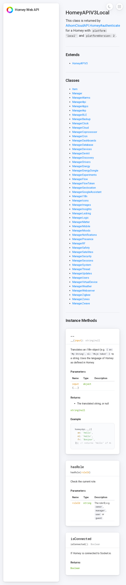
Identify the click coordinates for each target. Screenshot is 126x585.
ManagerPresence (82, 239)
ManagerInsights (82, 209)
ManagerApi (79, 102)
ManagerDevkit (81, 153)
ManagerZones (81, 299)
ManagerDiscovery (83, 157)
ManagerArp (79, 110)
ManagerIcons (80, 200)
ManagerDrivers (81, 162)
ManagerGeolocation (84, 187)
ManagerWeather (82, 286)
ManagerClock (80, 123)
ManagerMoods (81, 230)
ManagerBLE (79, 114)
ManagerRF (78, 243)
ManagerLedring (81, 213)
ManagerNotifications (84, 234)
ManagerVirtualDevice (84, 282)
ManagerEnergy (81, 166)
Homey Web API (27, 10)
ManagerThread (81, 269)
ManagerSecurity (82, 256)
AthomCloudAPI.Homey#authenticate (93, 26)
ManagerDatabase (82, 144)
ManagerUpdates (82, 273)
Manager (77, 93)
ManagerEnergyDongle (85, 170)
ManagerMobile (81, 226)
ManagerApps (80, 106)
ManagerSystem (81, 264)
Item (74, 89)
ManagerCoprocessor (84, 132)
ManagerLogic (80, 217)
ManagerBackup (81, 119)
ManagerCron (79, 136)
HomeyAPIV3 (80, 63)
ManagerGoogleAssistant (86, 192)
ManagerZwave (81, 303)
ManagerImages (81, 204)
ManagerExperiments (84, 174)
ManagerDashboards (84, 140)
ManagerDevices (82, 149)
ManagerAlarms (81, 97)
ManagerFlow (80, 179)
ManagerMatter (81, 222)
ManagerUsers (80, 277)
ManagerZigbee (81, 294)
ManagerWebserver (83, 290)
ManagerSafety (81, 247)
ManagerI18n (79, 196)
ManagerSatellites (82, 252)
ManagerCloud (80, 127)
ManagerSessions (82, 260)
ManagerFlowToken (83, 183)
